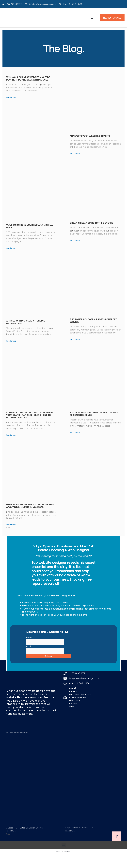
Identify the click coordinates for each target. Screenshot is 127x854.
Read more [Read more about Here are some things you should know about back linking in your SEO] (11, 524)
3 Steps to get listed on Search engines (24, 828)
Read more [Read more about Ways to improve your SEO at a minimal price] (11, 248)
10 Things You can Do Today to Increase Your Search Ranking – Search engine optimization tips (29, 415)
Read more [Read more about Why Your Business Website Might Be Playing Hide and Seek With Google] (11, 97)
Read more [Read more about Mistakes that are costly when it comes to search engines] (75, 432)
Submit (48, 656)
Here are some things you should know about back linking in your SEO (30, 505)
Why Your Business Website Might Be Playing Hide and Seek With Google (28, 78)
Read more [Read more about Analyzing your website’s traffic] (75, 153)
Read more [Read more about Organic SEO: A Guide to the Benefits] (75, 240)
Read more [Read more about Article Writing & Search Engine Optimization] (11, 341)
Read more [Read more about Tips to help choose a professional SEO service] (75, 339)
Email (28, 646)
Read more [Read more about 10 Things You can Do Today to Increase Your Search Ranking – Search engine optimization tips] (11, 435)
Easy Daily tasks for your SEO (79, 828)
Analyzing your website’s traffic (90, 136)
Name (29, 637)
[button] (92, 18)
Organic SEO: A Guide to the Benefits (91, 223)
